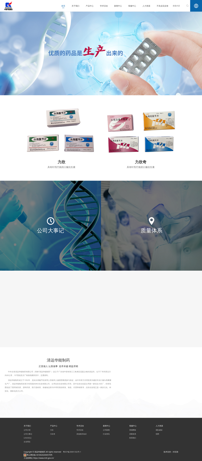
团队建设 (159, 430)
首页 (63, 6)
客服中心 (132, 6)
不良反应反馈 (162, 6)
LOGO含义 (28, 438)
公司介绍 (27, 430)
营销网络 (132, 430)
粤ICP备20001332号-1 (72, 452)
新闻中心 (118, 6)
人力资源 (146, 6)
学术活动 (104, 6)
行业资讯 (106, 434)
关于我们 (75, 6)
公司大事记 (28, 434)
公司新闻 (106, 430)
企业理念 (27, 442)
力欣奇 (52, 434)
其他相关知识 (82, 434)
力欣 (51, 430)
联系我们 (132, 438)
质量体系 (132, 434)
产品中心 (90, 6)
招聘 (157, 434)
